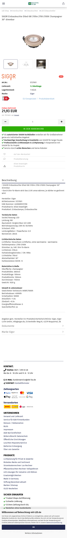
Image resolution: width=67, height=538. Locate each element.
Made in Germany (11, 479)
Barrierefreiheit (14, 433)
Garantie (15, 449)
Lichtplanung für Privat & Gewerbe (18, 459)
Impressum (8, 429)
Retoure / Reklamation (13, 423)
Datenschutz (22, 436)
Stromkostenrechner (12, 465)
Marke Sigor (8, 331)
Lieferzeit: (6, 86)
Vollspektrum (32, 469)
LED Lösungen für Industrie (15, 472)
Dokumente (8, 326)
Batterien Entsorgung (13, 446)
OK (33, 527)
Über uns (7, 449)
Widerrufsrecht (10, 436)
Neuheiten (13, 488)
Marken (7, 485)
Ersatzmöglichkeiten (12, 475)
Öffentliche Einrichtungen (15, 439)
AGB (5, 433)
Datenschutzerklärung (54, 522)
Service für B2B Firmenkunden (16, 420)
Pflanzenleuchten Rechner (15, 469)
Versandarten (11, 402)
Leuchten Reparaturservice (15, 443)
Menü (3, 3)
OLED (6, 488)
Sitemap (14, 485)
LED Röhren (32, 472)
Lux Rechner (27, 465)
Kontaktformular (22, 383)
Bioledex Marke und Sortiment (17, 462)
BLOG (6, 426)
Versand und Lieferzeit (13, 416)
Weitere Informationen (33, 533)
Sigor (32, 94)
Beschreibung (9, 180)
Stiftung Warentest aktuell (15, 482)
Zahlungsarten (11, 389)
